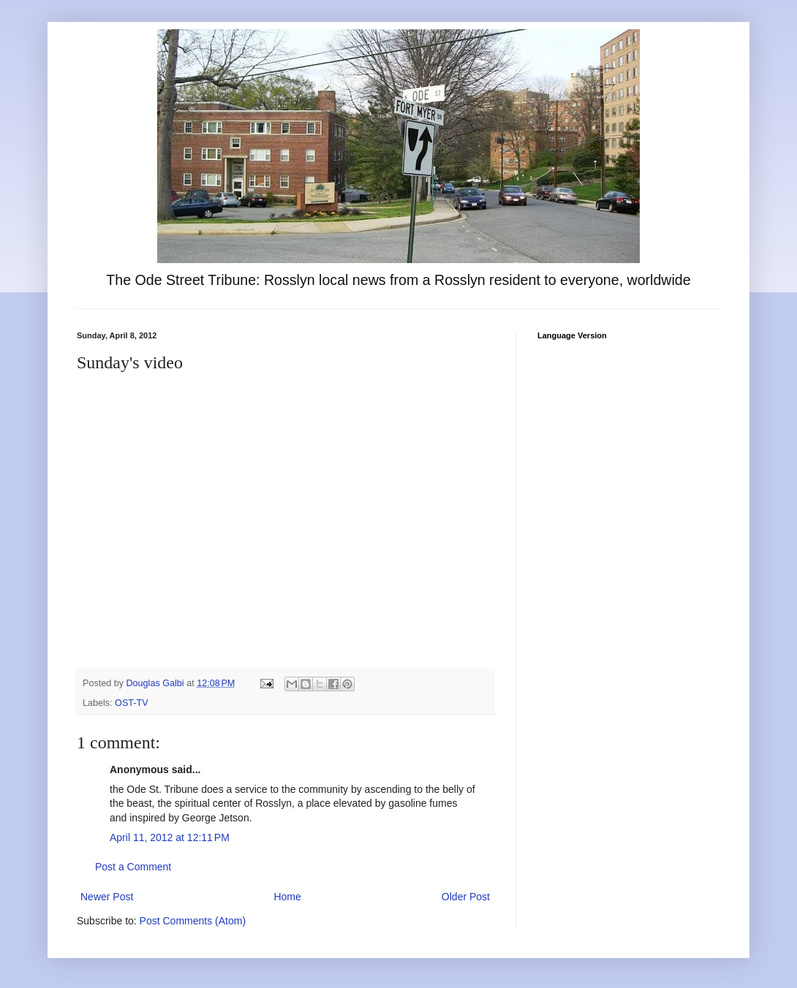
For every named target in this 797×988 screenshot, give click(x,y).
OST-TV (131, 703)
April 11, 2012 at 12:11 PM (170, 837)
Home (287, 896)
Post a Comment (133, 867)
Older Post (466, 896)
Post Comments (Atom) (193, 921)
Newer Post (106, 896)
